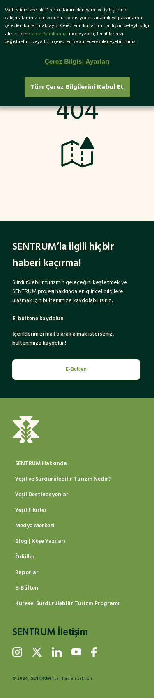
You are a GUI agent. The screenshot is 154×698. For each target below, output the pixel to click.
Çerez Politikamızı (48, 34)
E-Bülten (76, 369)
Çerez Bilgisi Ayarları (77, 61)
